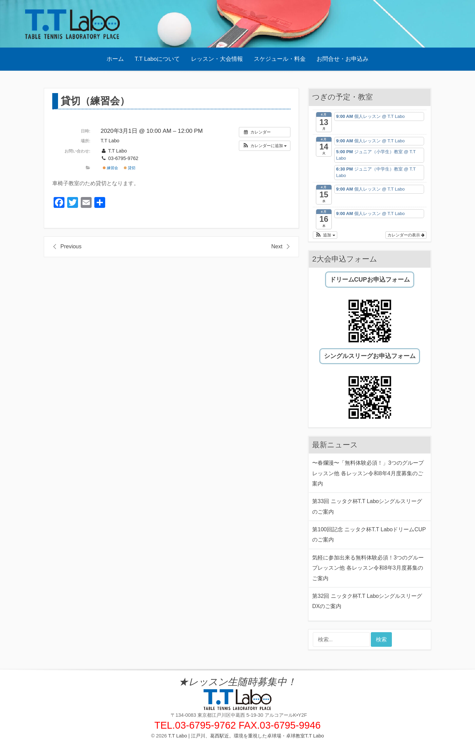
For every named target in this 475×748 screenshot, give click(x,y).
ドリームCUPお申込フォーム (370, 279)
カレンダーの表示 (405, 235)
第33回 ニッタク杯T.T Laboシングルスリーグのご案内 (367, 506)
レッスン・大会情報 (217, 59)
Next (276, 246)
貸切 (129, 168)
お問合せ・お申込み (342, 59)
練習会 (110, 168)
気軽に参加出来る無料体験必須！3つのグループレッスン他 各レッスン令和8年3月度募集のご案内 (368, 568)
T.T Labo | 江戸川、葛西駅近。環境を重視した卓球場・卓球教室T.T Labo (246, 735)
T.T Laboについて (157, 59)
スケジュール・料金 (280, 59)
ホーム (115, 59)
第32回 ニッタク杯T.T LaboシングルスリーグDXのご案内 (367, 601)
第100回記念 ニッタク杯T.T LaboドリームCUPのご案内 (369, 534)
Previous (70, 246)
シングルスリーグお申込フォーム (370, 356)
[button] (264, 145)
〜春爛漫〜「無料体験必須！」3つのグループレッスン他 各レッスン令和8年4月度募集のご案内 (368, 473)
